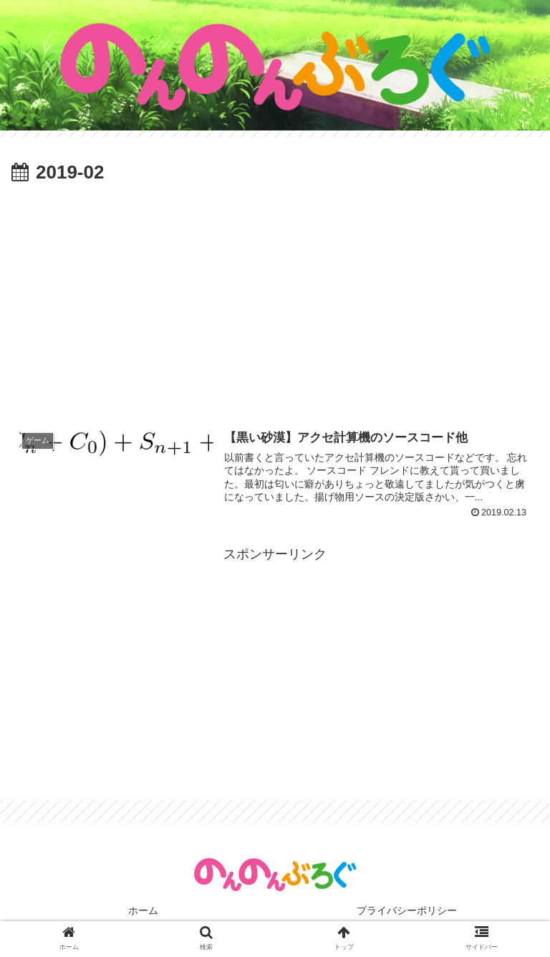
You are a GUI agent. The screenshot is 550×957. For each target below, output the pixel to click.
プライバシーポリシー (407, 910)
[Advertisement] (275, 296)
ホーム (143, 910)
